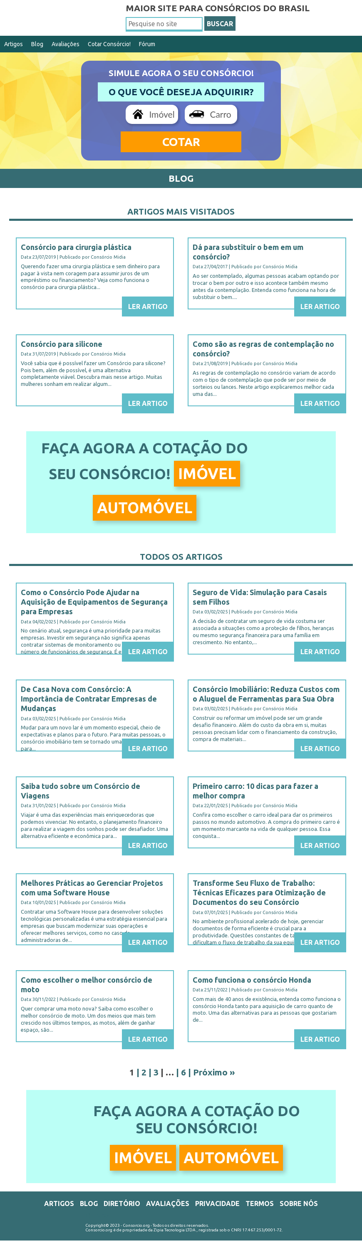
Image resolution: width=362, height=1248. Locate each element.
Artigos (13, 44)
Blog (37, 44)
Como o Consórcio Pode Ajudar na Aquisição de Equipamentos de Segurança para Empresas (94, 602)
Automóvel (144, 507)
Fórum (147, 44)
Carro (220, 114)
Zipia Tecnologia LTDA (175, 1230)
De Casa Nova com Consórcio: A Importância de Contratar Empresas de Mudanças (89, 699)
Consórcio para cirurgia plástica (76, 247)
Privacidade (217, 1203)
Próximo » (214, 1072)
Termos (259, 1203)
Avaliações (65, 44)
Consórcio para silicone (61, 344)
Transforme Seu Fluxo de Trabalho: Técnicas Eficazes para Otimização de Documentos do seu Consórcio (259, 893)
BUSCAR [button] (220, 23)
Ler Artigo (148, 306)
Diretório (122, 1203)
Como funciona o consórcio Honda (252, 980)
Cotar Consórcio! (109, 44)
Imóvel (161, 114)
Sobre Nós (299, 1203)
